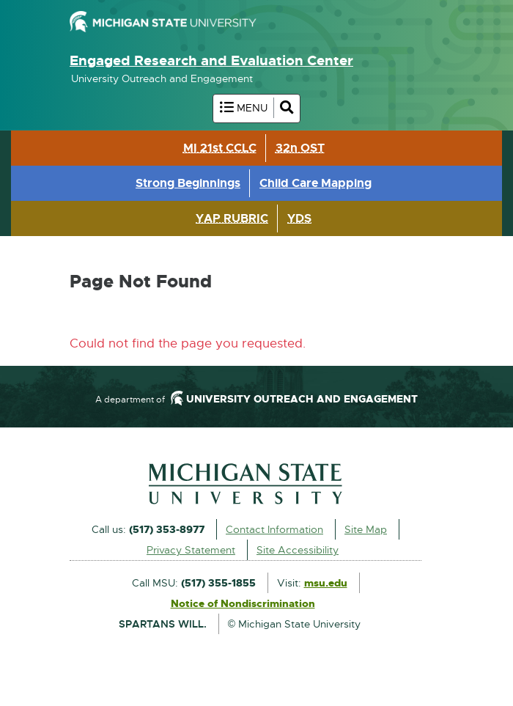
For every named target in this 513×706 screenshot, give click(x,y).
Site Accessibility (297, 549)
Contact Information (274, 529)
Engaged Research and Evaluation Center (211, 60)
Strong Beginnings (188, 183)
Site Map (365, 529)
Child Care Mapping (315, 183)
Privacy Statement (191, 549)
